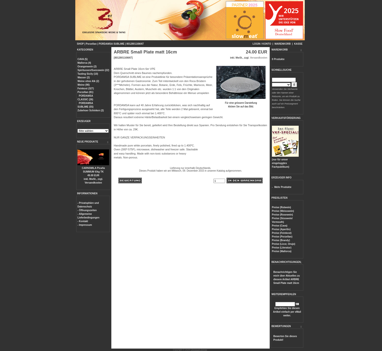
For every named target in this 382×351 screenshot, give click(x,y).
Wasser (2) (83, 77)
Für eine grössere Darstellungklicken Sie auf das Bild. (241, 103)
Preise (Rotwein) (281, 207)
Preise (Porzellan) (282, 236)
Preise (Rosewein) (282, 214)
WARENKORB (283, 43)
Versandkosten (93, 182)
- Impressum (84, 225)
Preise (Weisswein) (283, 211)
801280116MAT (135, 43)
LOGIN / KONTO (262, 43)
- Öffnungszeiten (87, 210)
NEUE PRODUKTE (87, 141)
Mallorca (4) (84, 63)
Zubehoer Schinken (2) (90, 110)
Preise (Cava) (279, 225)
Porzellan (91, 43)
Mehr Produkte (282, 187)
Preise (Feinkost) (282, 233)
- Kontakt (82, 221)
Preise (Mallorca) (281, 251)
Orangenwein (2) (86, 66)
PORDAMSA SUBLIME (111, 43)
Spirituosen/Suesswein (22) (93, 70)
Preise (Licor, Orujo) (283, 244)
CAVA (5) (82, 59)
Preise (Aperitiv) (281, 229)
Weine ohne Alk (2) (88, 81)
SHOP (80, 43)
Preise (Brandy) (281, 240)
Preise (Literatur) (281, 247)
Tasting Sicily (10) (87, 73)
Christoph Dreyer (199, 350)
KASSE (298, 43)
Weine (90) (83, 84)
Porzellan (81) (85, 92)
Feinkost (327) (85, 88)
